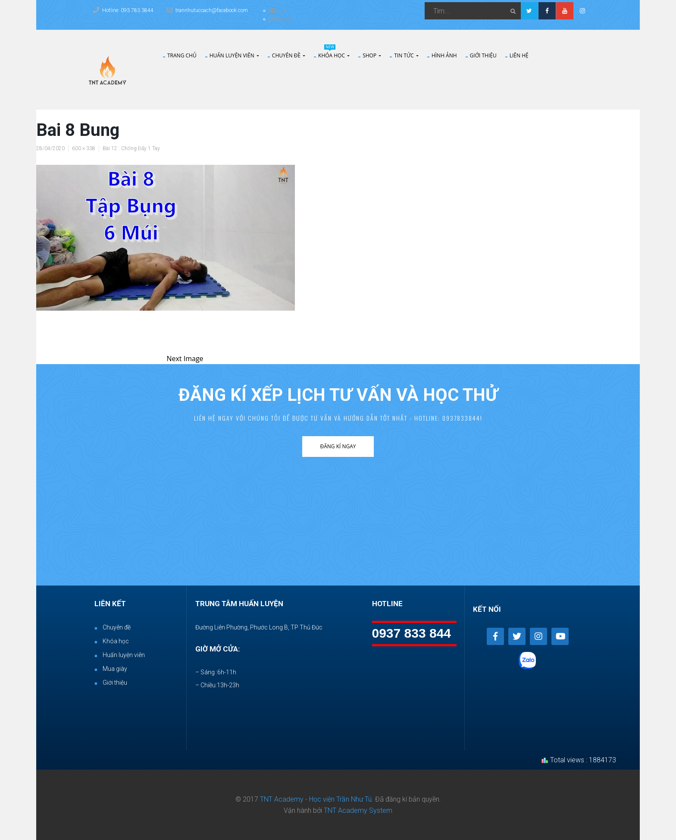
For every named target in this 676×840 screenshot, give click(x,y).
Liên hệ (519, 55)
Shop (372, 55)
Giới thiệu (483, 55)
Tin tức (406, 55)
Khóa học (116, 641)
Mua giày (115, 668)
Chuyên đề (288, 55)
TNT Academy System (358, 810)
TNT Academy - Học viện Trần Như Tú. (316, 799)
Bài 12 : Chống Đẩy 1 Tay (131, 148)
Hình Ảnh (444, 55)
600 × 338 (83, 148)
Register (281, 19)
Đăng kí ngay (338, 446)
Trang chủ (182, 55)
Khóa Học (334, 55)
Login (278, 10)
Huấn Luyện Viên (234, 55)
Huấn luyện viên (124, 654)
